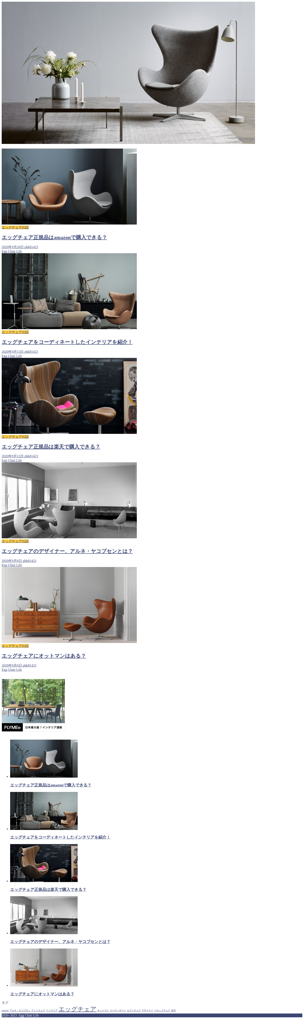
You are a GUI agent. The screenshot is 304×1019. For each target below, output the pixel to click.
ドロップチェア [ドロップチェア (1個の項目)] (162, 1010)
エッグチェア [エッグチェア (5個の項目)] (77, 1009)
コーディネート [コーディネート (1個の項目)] (118, 1010)
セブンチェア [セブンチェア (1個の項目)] (134, 1010)
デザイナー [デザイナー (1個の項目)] (147, 1010)
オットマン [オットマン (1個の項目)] (103, 1010)
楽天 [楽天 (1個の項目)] (173, 1010)
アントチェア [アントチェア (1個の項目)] (38, 1010)
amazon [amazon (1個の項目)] (5, 1010)
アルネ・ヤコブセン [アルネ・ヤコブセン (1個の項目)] (20, 1010)
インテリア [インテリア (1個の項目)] (52, 1010)
